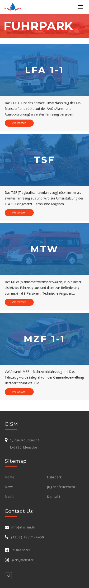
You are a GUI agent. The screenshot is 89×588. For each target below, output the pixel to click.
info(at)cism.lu (23, 527)
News (9, 487)
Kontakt (53, 497)
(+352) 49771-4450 (27, 537)
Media (10, 497)
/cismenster (17, 550)
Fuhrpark (54, 477)
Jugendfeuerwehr (61, 487)
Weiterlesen (19, 123)
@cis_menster (19, 560)
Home (9, 477)
